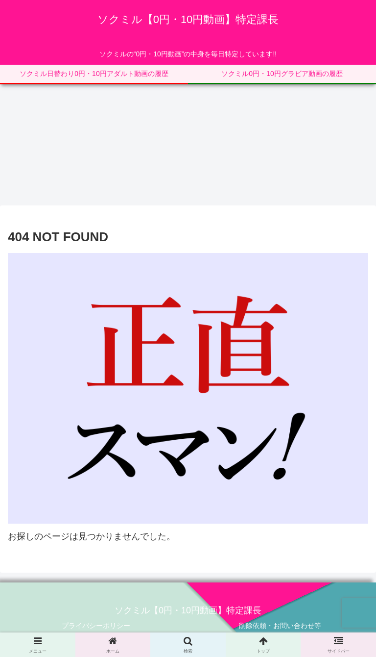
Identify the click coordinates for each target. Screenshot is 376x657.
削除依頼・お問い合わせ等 (280, 626)
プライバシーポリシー (96, 626)
